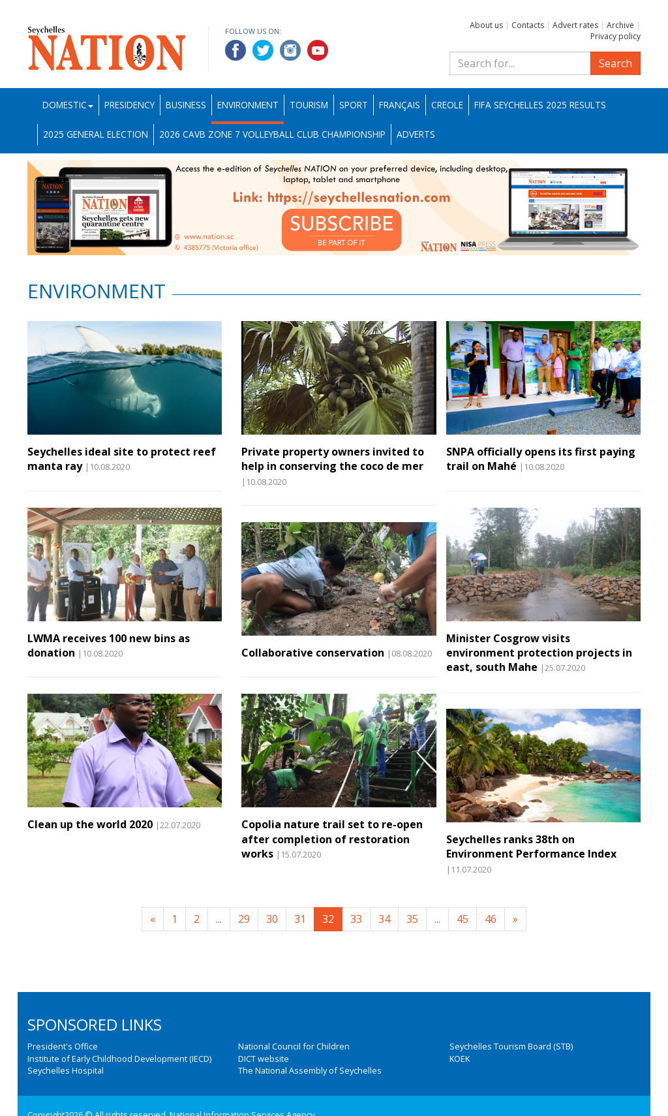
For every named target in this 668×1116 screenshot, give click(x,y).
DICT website (263, 1058)
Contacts (527, 25)
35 (412, 919)
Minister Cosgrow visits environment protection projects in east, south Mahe (539, 653)
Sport (353, 105)
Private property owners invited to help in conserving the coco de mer (332, 458)
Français (399, 105)
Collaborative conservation (312, 652)
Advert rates (575, 25)
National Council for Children (294, 1046)
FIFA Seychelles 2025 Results (540, 105)
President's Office (62, 1046)
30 (272, 919)
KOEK (459, 1058)
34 (384, 919)
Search (615, 63)
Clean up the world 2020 (90, 824)
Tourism (309, 105)
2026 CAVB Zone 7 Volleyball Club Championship (272, 134)
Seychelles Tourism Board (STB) (511, 1046)
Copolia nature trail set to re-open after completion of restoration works (332, 839)
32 (328, 919)
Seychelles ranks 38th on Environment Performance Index (531, 846)
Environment (248, 105)
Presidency (129, 105)
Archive (620, 25)
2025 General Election (95, 134)
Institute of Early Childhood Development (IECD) (119, 1058)
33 (356, 919)
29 (244, 919)
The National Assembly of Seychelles (310, 1070)
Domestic (67, 105)
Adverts (416, 134)
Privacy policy (615, 36)
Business (186, 105)
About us (486, 25)
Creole (447, 105)
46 (490, 919)
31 (300, 919)
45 (462, 919)
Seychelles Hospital (65, 1070)
